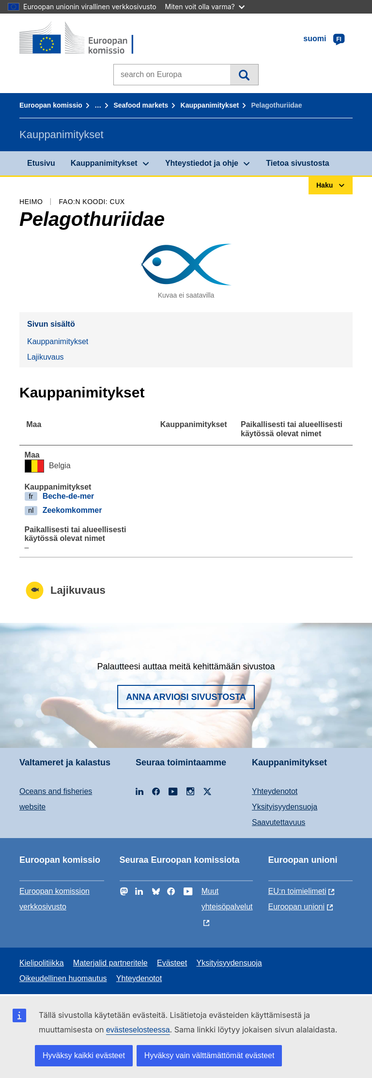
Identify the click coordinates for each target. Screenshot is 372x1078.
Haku (244, 74)
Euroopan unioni (296, 907)
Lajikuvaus (45, 357)
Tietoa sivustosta (297, 163)
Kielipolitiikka (41, 963)
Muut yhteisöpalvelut (227, 899)
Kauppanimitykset (210, 105)
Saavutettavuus (278, 822)
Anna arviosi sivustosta (186, 697)
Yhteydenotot (274, 791)
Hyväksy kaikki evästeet (84, 1055)
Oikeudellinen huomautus (63, 978)
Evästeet (172, 963)
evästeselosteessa (138, 1030)
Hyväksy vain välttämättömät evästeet (209, 1055)
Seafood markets (140, 105)
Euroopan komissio (50, 105)
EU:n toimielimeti (297, 891)
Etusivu (41, 163)
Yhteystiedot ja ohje (201, 163)
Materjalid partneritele (110, 963)
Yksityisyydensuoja (284, 807)
